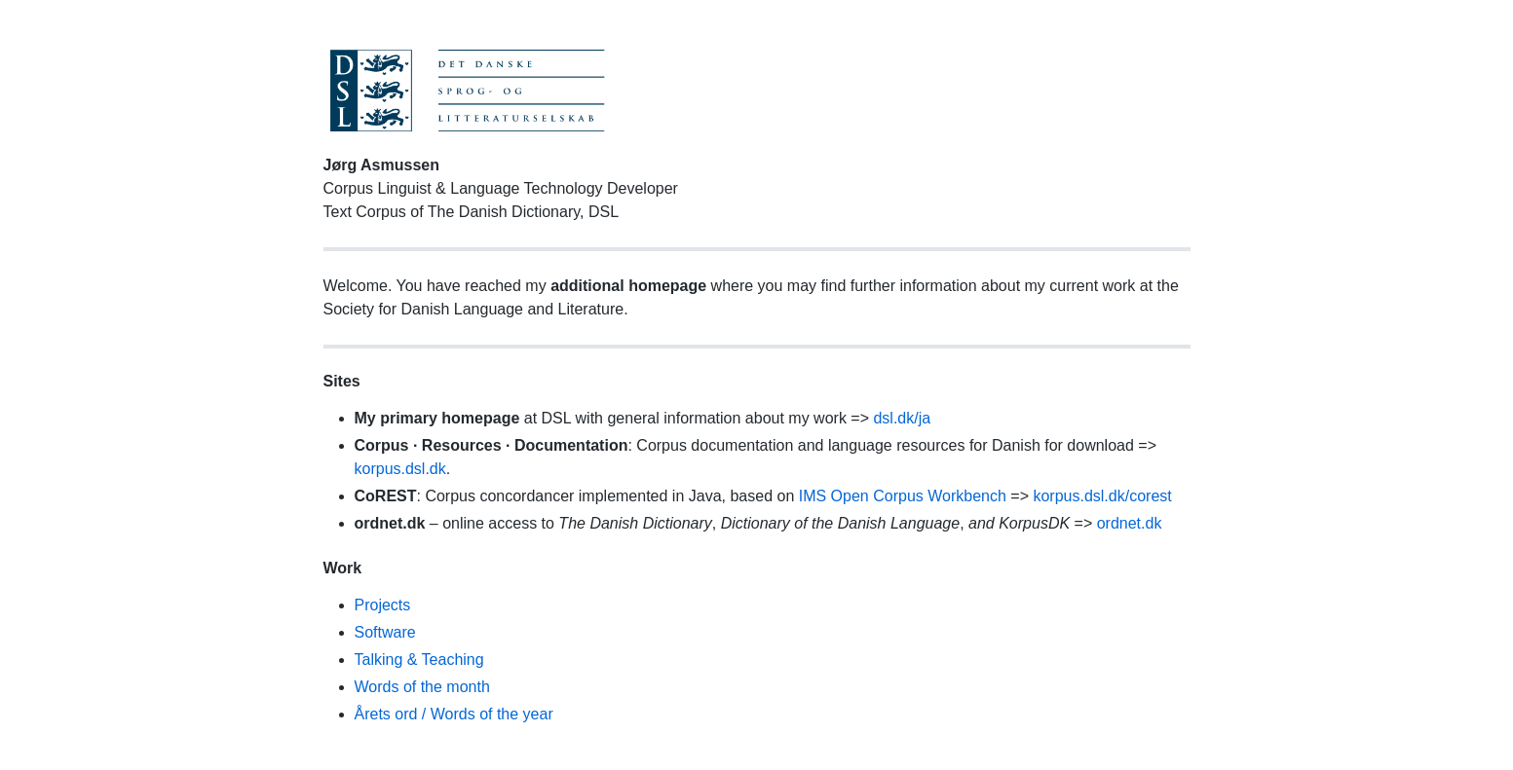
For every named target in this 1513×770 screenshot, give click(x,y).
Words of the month (422, 686)
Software (385, 632)
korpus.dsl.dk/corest (1102, 496)
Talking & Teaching (419, 659)
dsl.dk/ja (901, 418)
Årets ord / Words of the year (454, 714)
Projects (383, 605)
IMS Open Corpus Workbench (902, 496)
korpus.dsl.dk (400, 468)
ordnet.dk (1129, 523)
